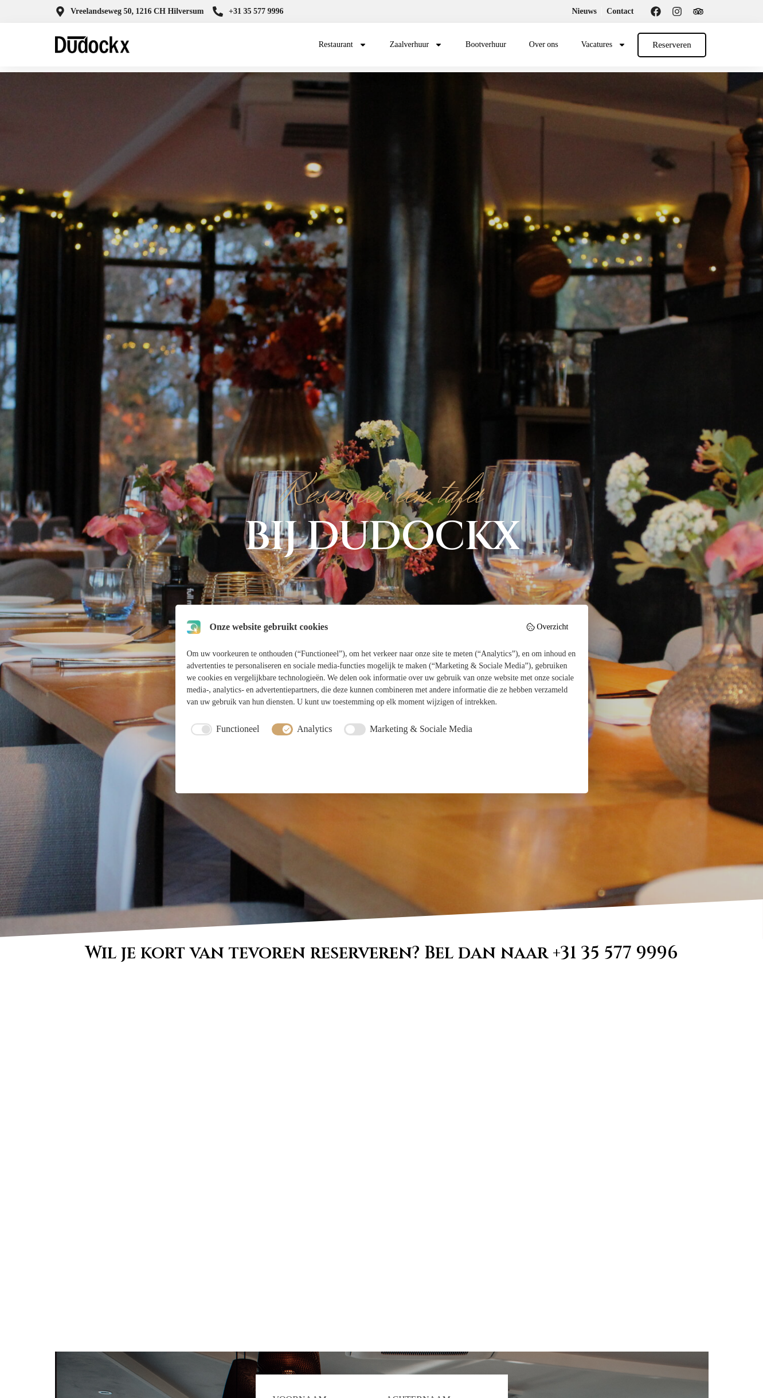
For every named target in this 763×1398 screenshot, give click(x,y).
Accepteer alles (513, 765)
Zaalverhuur (416, 44)
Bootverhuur (485, 44)
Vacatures (603, 44)
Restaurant (343, 44)
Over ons (543, 44)
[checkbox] (223, 729)
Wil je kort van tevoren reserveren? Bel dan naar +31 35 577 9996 (381, 953)
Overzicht (547, 627)
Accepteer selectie (381, 765)
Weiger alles (250, 765)
